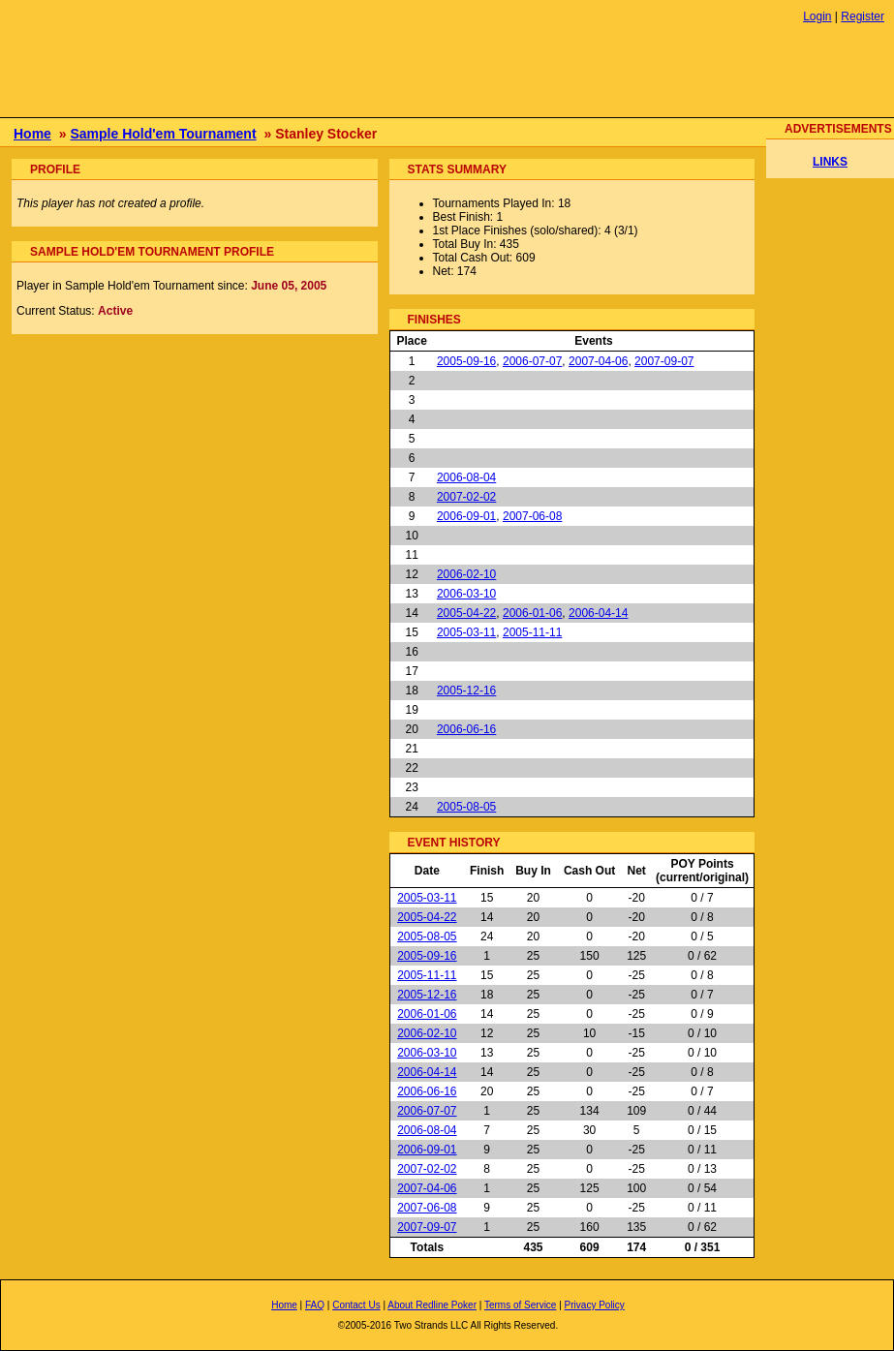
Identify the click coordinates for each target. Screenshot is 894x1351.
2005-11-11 (532, 632)
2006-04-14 (598, 613)
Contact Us (356, 1305)
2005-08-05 (466, 807)
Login (817, 16)
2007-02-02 (466, 497)
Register (862, 16)
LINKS (830, 162)
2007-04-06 (598, 361)
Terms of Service (520, 1305)
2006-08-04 (466, 477)
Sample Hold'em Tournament (163, 133)
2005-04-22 (466, 613)
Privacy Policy (595, 1305)
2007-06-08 (532, 516)
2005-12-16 (466, 690)
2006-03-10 (466, 593)
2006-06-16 (466, 729)
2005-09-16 (466, 361)
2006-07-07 (532, 361)
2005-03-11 (466, 632)
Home (32, 133)
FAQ (314, 1305)
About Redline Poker (432, 1305)
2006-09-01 (466, 516)
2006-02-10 (466, 574)
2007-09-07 (664, 361)
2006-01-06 (532, 613)
